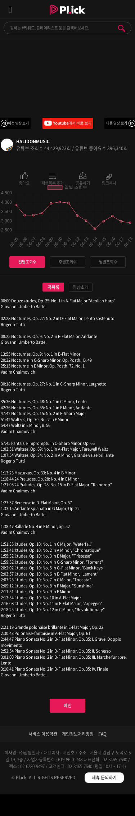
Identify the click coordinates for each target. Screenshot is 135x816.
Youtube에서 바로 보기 (67, 123)
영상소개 (81, 287)
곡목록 (53, 287)
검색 (122, 28)
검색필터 (50, 806)
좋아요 (24, 182)
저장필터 (84, 806)
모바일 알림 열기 (126, 9)
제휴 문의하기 (104, 777)
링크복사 (109, 182)
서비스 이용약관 (42, 734)
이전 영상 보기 (18, 123)
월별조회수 (108, 262)
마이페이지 (118, 806)
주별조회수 (68, 262)
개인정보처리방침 (78, 734)
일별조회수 (27, 262)
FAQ (102, 734)
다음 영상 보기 (116, 123)
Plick (67, 16)
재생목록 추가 (52, 182)
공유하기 (83, 182)
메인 (68, 705)
